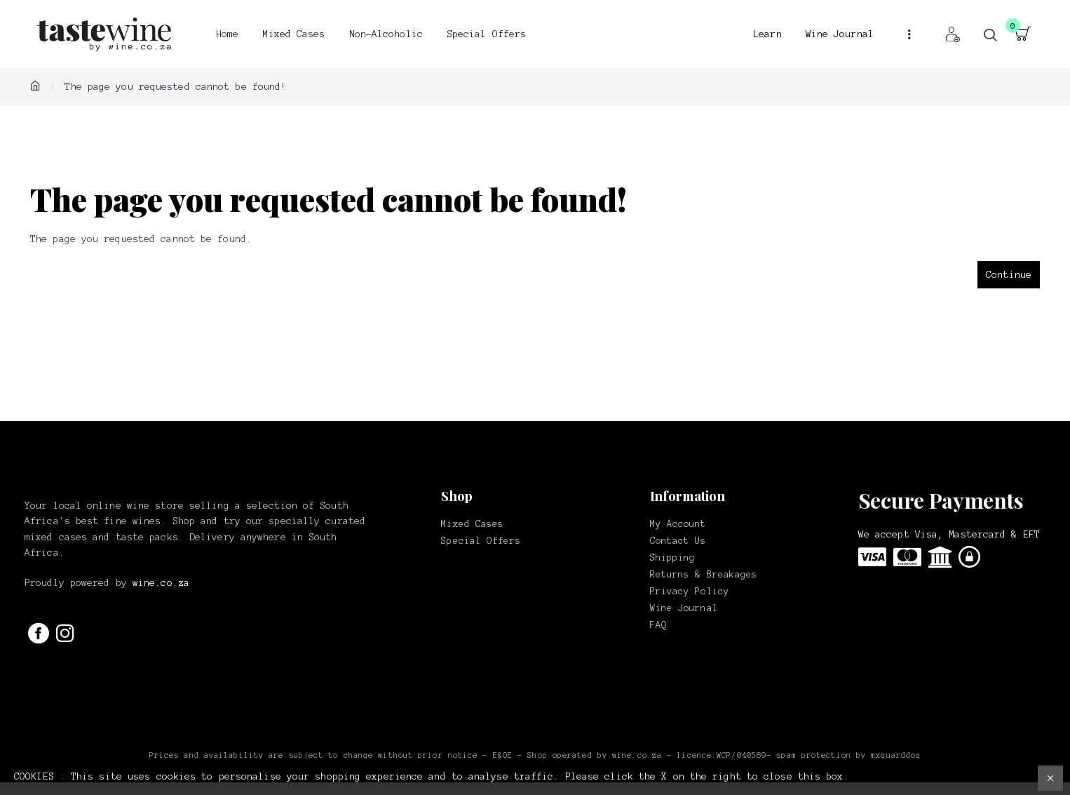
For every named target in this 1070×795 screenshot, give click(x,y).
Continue (1008, 274)
